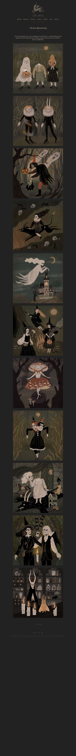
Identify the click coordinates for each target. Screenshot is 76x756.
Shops (51, 19)
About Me (19, 19)
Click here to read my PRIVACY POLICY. (58, 636)
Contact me (56, 19)
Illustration (33, 19)
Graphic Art (25, 19)
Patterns (39, 19)
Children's (45, 19)
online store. (41, 39)
